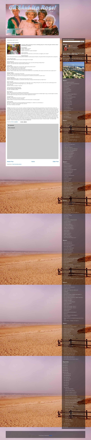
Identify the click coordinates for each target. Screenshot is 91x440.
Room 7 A (66, 339)
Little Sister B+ (67, 231)
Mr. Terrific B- (66, 196)
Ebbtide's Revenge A (68, 300)
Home (33, 161)
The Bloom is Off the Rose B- (69, 301)
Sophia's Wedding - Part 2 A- (69, 210)
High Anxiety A (67, 230)
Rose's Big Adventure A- (68, 193)
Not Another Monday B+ (68, 250)
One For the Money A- (68, 165)
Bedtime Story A (67, 145)
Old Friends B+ (67, 163)
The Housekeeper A (68, 168)
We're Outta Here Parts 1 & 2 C (70, 237)
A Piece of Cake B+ (67, 157)
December (67, 373)
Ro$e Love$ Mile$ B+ (68, 338)
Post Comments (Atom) (16, 164)
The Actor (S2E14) (68, 409)
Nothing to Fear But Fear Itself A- (70, 169)
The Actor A (66, 141)
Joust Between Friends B (69, 134)
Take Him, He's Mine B (68, 125)
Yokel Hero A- (66, 206)
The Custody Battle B (68, 98)
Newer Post (10, 161)
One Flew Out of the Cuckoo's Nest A (71, 359)
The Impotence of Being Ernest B (70, 219)
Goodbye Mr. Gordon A (68, 345)
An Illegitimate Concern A (69, 267)
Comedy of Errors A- (68, 253)
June (66, 383)
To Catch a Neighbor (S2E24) (70, 392)
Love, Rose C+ (67, 135)
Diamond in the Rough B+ (69, 153)
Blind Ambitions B (67, 114)
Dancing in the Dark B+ (68, 249)
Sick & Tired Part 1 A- (68, 242)
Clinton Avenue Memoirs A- (69, 264)
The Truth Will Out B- (68, 104)
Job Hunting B (66, 113)
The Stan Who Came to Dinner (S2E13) (72, 410)
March (66, 423)
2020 (65, 367)
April (66, 387)
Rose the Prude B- (67, 85)
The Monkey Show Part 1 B (69, 335)
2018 (65, 370)
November (67, 375)
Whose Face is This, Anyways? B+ (70, 150)
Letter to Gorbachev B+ (68, 171)
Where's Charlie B (67, 331)
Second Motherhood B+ (68, 108)
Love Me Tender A (67, 221)
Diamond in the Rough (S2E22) (71, 395)
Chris (71, 45)
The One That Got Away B (69, 205)
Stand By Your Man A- (68, 298)
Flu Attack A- (66, 111)
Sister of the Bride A (68, 303)
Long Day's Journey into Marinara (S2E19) (73, 400)
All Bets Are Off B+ (67, 277)
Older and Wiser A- (67, 309)
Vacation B (66, 132)
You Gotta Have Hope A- (68, 225)
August (66, 380)
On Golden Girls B (67, 89)
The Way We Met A (67, 117)
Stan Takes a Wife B (68, 215)
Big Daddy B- (66, 116)
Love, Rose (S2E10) (69, 415)
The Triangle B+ (67, 88)
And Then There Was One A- (69, 144)
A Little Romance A (67, 99)
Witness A (66, 313)
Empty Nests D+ (67, 159)
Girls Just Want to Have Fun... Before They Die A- (73, 297)
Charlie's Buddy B (67, 179)
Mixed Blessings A (67, 194)
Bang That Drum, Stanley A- (69, 208)
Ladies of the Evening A (68, 123)
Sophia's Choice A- (67, 233)
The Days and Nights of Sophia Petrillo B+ (72, 203)
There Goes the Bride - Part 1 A (70, 306)
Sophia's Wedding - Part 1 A (69, 209)
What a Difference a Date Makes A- (71, 315)
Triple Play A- (66, 262)
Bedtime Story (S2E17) (69, 404)
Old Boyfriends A (67, 344)
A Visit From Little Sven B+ (69, 175)
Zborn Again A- (67, 292)
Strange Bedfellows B (68, 172)
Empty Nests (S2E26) (69, 388)
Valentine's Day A (67, 222)
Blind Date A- (66, 216)
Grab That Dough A (67, 185)
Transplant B (66, 86)
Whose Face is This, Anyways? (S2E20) (72, 399)
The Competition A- (67, 91)
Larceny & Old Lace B (68, 191)
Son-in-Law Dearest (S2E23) (70, 393)
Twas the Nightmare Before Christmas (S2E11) (74, 414)
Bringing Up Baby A (67, 166)
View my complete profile (74, 47)
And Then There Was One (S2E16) (72, 405)
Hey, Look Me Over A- (68, 325)
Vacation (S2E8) (68, 419)
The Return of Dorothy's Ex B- (69, 97)
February (67, 424)
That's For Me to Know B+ (69, 329)
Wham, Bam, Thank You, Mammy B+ (71, 290)
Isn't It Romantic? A (67, 128)
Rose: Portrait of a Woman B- (69, 354)
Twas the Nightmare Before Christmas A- (72, 136)
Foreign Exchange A (68, 236)
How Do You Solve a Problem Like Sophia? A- (73, 294)
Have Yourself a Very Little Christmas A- (71, 258)
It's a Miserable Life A (68, 126)
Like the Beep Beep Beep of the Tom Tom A (72, 265)
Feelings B (66, 291)
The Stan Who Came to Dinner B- (70, 139)
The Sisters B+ (67, 138)
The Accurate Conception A (69, 245)
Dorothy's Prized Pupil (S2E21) (71, 397)
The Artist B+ (66, 181)
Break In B (66, 92)
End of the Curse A (67, 122)
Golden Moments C (67, 188)
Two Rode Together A (68, 224)
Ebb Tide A (66, 256)
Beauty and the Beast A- (68, 328)
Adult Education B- (67, 110)
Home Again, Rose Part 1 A (69, 356)
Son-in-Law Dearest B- (68, 154)
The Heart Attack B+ (68, 95)
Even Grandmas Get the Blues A (70, 312)
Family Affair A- (67, 131)
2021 (65, 365)
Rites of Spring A (67, 234)
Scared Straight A (67, 213)
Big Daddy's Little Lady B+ (69, 129)
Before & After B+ (67, 142)
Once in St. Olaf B (67, 285)
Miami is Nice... (66, 56)
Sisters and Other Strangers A (69, 271)
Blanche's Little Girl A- (68, 182)
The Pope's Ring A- (67, 342)
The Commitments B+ (68, 347)
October (67, 377)
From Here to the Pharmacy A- (70, 341)
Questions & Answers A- (68, 348)
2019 (65, 368)
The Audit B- (66, 176)
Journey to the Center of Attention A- (71, 351)
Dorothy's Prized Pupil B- (69, 151)
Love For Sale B (67, 316)
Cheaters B (66, 273)
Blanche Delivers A (67, 284)
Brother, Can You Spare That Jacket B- (71, 212)
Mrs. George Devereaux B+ (69, 295)
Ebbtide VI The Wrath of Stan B (70, 350)
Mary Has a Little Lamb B (69, 259)
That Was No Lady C (68, 101)
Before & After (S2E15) (69, 407)
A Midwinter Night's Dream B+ (69, 353)
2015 (65, 426)
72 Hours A (66, 268)
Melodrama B (66, 310)
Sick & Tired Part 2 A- (68, 243)
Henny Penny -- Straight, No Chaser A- (71, 320)
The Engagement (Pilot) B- (69, 82)
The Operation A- (67, 107)
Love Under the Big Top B (69, 248)
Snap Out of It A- (67, 288)
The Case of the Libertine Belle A (70, 326)
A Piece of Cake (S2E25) (70, 390)
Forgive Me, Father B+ (68, 147)
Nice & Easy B (66, 105)
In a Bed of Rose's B (68, 102)
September (67, 378)
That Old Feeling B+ (68, 252)
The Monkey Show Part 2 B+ (69, 336)
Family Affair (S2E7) (69, 421)
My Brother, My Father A (68, 187)
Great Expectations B (68, 261)
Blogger (50, 435)
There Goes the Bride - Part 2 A (70, 307)
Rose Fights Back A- (68, 246)
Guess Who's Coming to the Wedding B (71, 83)
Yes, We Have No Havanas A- (69, 202)
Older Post (56, 161)
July (66, 382)
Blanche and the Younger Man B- (70, 94)
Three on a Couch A (68, 178)
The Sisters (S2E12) (69, 412)
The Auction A (66, 218)
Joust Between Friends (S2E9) (71, 417)
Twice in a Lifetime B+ (68, 270)
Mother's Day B (67, 197)
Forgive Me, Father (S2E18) (70, 402)
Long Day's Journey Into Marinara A (71, 148)
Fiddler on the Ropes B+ (68, 227)
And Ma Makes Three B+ (69, 190)
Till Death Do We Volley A (69, 228)
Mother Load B (67, 332)
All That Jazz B (67, 255)
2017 (65, 372)
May (66, 385)
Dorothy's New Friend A (68, 184)
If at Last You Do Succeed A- (69, 287)
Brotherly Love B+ (67, 173)
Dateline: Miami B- (67, 333)
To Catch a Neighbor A (68, 156)
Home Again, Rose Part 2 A (69, 357)
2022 (65, 363)
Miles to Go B (66, 304)
